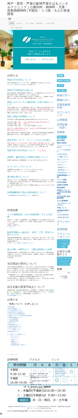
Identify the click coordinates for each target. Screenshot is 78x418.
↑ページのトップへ (12, 354)
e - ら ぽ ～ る (64, 264)
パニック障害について (14, 329)
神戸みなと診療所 (60, 375)
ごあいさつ (19, 23)
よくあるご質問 (49, 23)
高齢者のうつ (14, 341)
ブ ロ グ (64, 240)
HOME (12, 23)
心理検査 (62, 119)
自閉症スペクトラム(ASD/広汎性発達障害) (20, 315)
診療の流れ (39, 23)
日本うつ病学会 (59, 370)
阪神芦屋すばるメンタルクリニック (28, 406)
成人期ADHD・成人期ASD (15, 312)
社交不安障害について (14, 328)
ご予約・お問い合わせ (16, 27)
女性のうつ (14, 339)
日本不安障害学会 (60, 371)
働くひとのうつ (15, 336)
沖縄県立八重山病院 (60, 373)
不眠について (12, 322)
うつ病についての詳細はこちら (17, 334)
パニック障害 (61, 180)
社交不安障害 (61, 182)
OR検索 (64, 278)
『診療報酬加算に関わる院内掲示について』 (19, 195)
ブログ (32, 93)
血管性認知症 (62, 154)
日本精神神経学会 (60, 362)
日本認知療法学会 (60, 368)
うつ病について (62, 157)
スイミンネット (65, 261)
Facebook (64, 243)
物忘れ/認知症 (62, 143)
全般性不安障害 (62, 185)
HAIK (55, 411)
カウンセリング (20, 171)
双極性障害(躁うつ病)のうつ (19, 345)
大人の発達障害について (15, 310)
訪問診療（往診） (62, 126)
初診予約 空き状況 (20, 84)
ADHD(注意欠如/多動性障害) (63, 197)
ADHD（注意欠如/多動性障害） (17, 314)
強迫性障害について (14, 324)
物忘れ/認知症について (14, 308)
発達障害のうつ (15, 343)
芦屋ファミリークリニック (62, 377)
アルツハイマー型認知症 (63, 146)
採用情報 (62, 229)
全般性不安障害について (15, 326)
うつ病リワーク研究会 (61, 366)
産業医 (61, 132)
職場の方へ (63, 99)
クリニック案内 (29, 23)
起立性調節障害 (14, 319)
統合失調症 (11, 306)
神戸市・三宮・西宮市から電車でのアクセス (20, 243)
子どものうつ (14, 337)
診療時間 (10, 257)
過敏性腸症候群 (14, 321)
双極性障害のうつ (64, 173)
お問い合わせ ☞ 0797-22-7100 (39, 59)
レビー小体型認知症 (63, 151)
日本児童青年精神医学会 (61, 364)
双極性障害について (14, 331)
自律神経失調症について (15, 317)
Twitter (63, 246)
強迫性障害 (61, 187)
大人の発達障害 (62, 201)
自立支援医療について (14, 295)
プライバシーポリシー (64, 235)
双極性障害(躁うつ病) (63, 176)
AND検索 (63, 276)
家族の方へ (63, 95)
